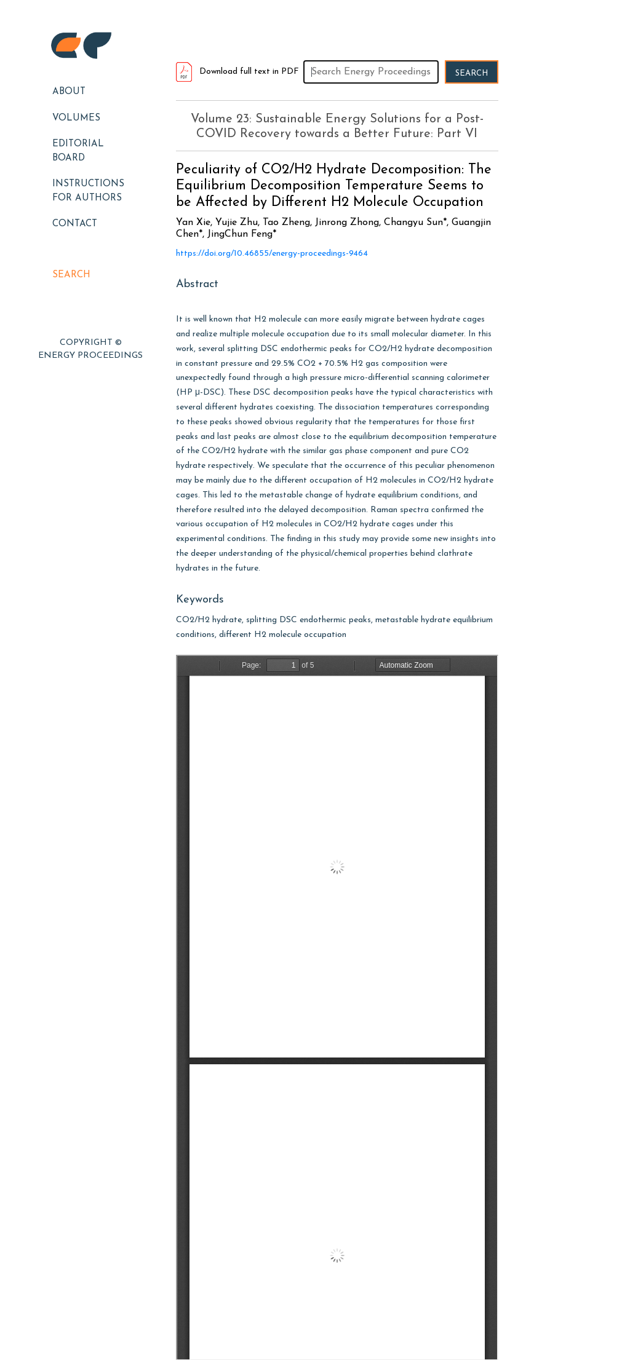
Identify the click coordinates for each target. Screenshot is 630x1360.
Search (71, 275)
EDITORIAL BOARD (78, 151)
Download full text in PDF (237, 71)
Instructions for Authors (88, 191)
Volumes (76, 118)
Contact (74, 224)
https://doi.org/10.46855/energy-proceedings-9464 (272, 253)
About (69, 92)
